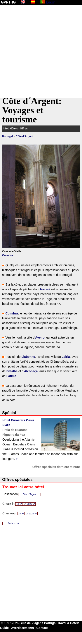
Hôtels (14, 128)
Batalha (11, 371)
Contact (42, 628)
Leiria (66, 356)
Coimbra (7, 255)
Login (51, 2)
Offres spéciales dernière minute (56, 467)
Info (5, 128)
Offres (24, 128)
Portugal (7, 136)
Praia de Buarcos (14, 430)
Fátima (11, 376)
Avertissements (22, 628)
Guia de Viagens (31, 623)
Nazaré (45, 289)
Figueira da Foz (13, 434)
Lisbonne (28, 356)
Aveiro (40, 337)
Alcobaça (31, 371)
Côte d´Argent (24, 136)
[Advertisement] (41, 51)
